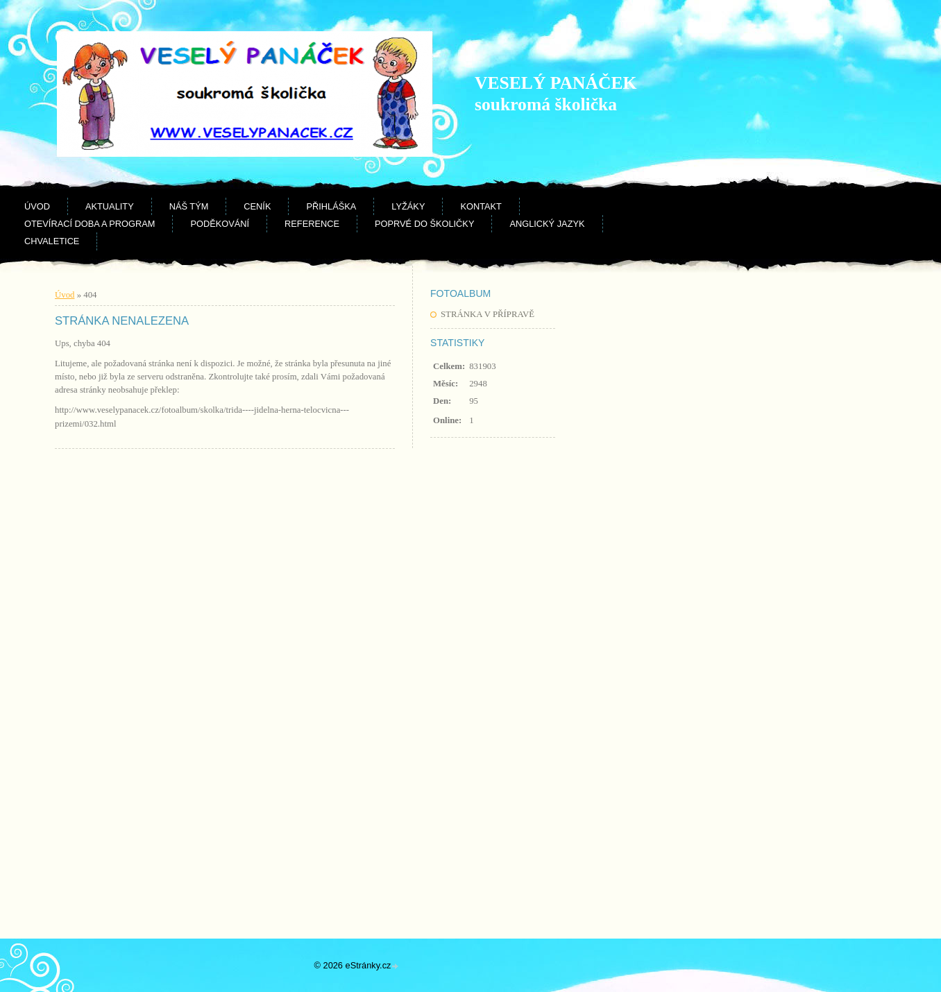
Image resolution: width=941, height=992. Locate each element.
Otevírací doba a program (89, 224)
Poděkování (219, 224)
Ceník (257, 206)
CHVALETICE (51, 241)
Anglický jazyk (546, 224)
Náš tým (189, 206)
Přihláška (331, 206)
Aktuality (109, 206)
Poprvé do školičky (424, 224)
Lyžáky (408, 206)
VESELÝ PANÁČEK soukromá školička (555, 93)
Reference (312, 224)
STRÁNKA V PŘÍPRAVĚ (487, 314)
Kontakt (481, 206)
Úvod (37, 206)
